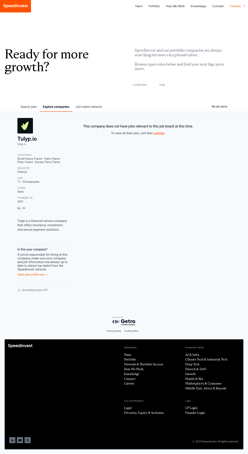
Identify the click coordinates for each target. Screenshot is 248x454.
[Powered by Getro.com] (124, 321)
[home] (15, 6)
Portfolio (130, 359)
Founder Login (195, 413)
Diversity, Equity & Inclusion (144, 413)
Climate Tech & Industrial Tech (206, 359)
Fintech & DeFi (195, 369)
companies (56, 107)
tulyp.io (21, 144)
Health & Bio (194, 379)
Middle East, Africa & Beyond (205, 388)
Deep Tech (192, 364)
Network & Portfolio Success (143, 364)
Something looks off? (32, 290)
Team (139, 6)
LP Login (191, 408)
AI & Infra (192, 355)
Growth (190, 374)
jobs (29, 107)
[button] (154, 6)
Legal (127, 408)
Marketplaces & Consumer (203, 383)
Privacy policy (114, 331)
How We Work (175, 6)
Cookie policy (131, 331)
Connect (218, 6)
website (159, 133)
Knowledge (198, 6)
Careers (129, 383)
